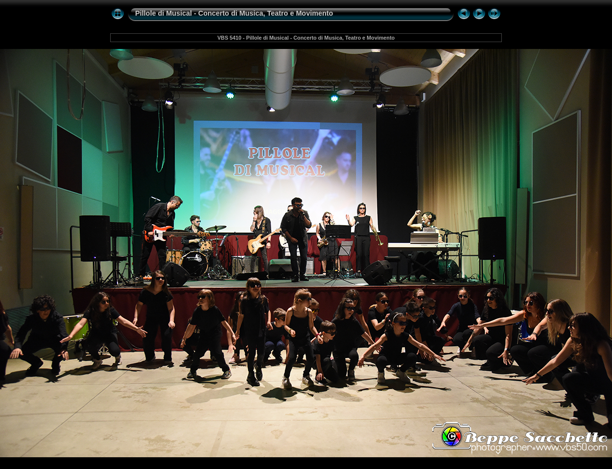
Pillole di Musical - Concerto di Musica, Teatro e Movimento (234, 13)
